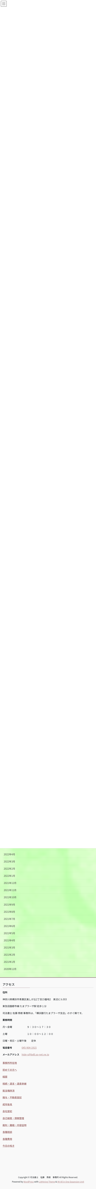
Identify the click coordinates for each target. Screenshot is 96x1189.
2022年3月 (9, 861)
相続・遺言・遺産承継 (14, 1083)
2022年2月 (9, 868)
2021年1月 (9, 961)
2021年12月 (10, 883)
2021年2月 (9, 954)
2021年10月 (10, 897)
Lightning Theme (47, 1181)
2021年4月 (9, 940)
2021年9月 (9, 904)
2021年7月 (9, 919)
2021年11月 (10, 890)
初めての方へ (10, 1069)
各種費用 (7, 1139)
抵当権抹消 (8, 1090)
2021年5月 (9, 933)
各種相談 (7, 1132)
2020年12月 (10, 969)
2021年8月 (9, 911)
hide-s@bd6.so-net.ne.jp (35, 1054)
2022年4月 (9, 854)
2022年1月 (9, 875)
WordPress (29, 1181)
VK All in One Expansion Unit (70, 1181)
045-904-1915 (29, 1047)
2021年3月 (9, 947)
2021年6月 (9, 926)
